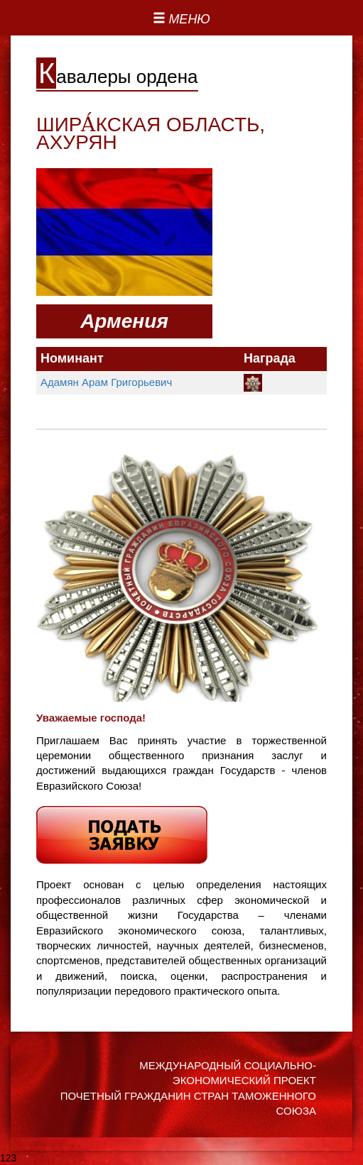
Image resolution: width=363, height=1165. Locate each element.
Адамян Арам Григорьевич (106, 382)
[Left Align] (181, 19)
